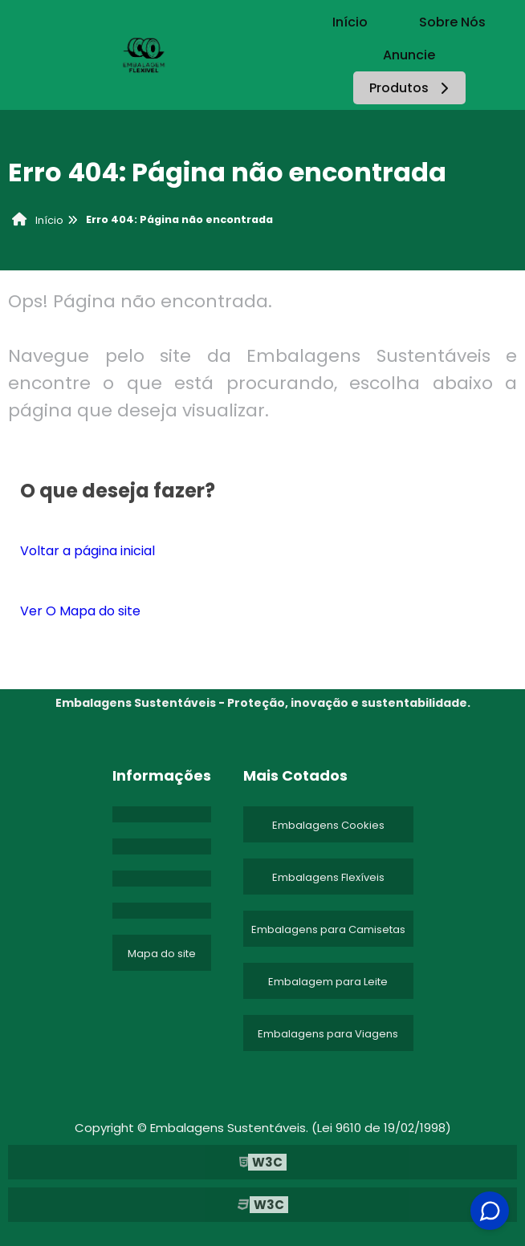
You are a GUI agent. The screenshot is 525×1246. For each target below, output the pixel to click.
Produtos (411, 88)
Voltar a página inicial (87, 551)
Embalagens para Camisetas (328, 929)
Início (350, 22)
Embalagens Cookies (328, 825)
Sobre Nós (452, 22)
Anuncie (409, 55)
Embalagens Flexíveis (328, 877)
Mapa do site (162, 953)
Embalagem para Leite (328, 981)
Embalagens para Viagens (328, 1033)
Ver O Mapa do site (80, 611)
